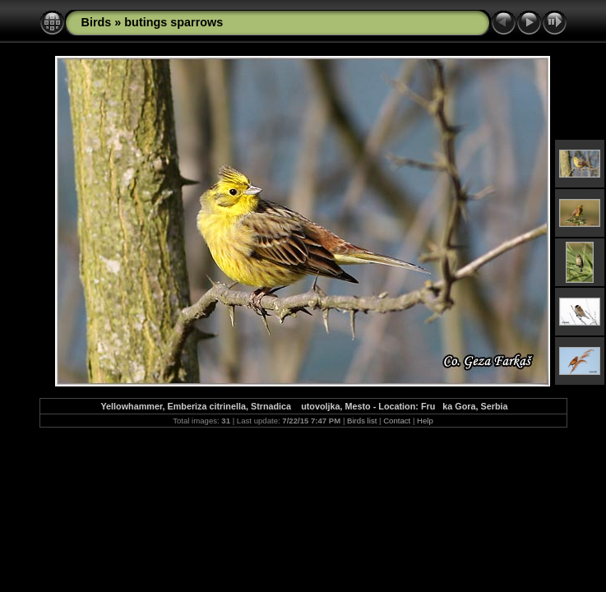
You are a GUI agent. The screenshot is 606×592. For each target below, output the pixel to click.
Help (425, 420)
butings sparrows (173, 22)
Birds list (362, 420)
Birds (96, 22)
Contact (396, 420)
